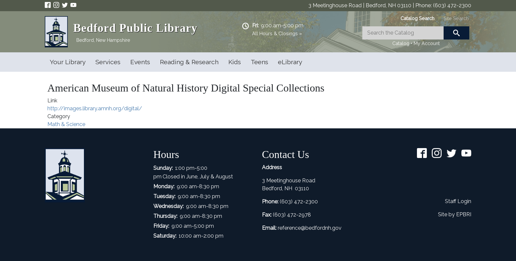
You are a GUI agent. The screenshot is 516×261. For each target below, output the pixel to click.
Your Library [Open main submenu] (68, 61)
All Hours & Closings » (277, 33)
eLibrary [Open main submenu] (290, 61)
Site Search (456, 18)
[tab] (417, 18)
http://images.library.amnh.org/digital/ (94, 108)
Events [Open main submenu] (140, 61)
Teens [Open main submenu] (259, 61)
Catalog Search (417, 18)
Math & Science (66, 124)
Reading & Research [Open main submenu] (189, 61)
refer (283, 228)
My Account (427, 43)
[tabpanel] (415, 36)
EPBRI (463, 214)
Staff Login (458, 201)
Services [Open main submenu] (107, 61)
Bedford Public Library (135, 28)
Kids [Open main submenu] (234, 61)
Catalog (400, 43)
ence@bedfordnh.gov (315, 228)
